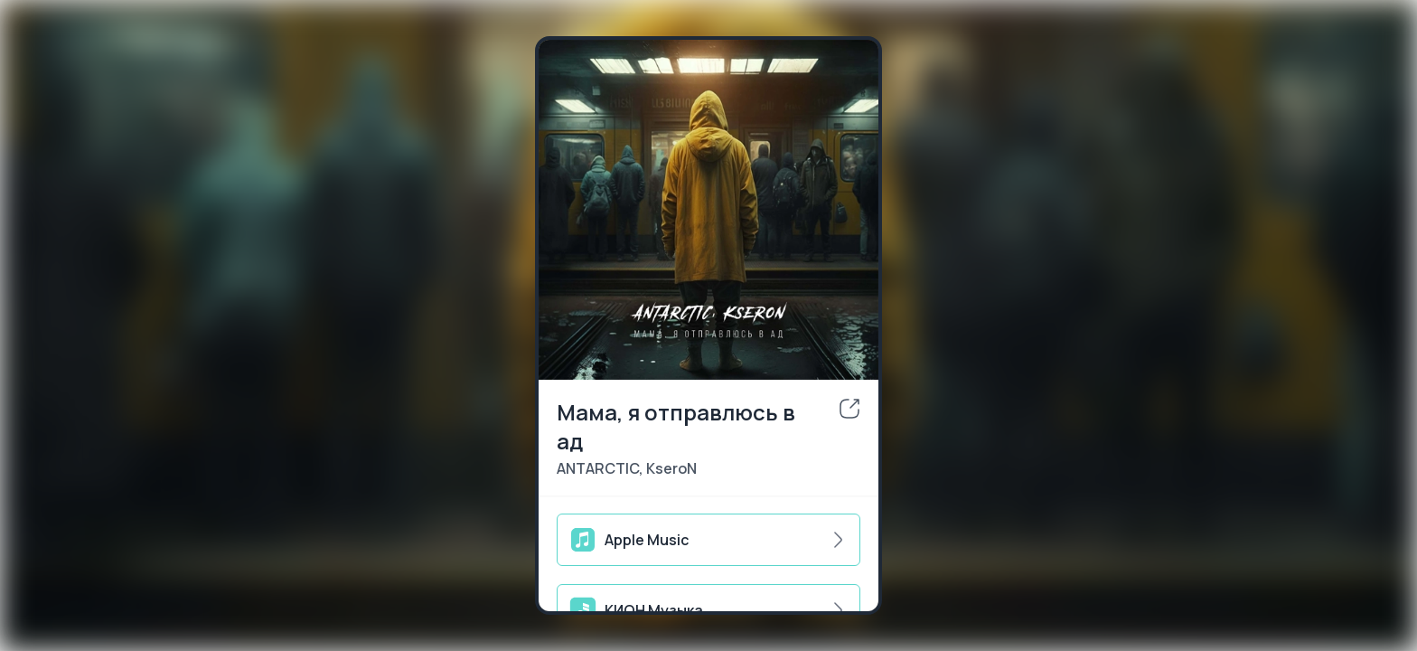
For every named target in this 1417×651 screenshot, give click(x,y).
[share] (849, 409)
